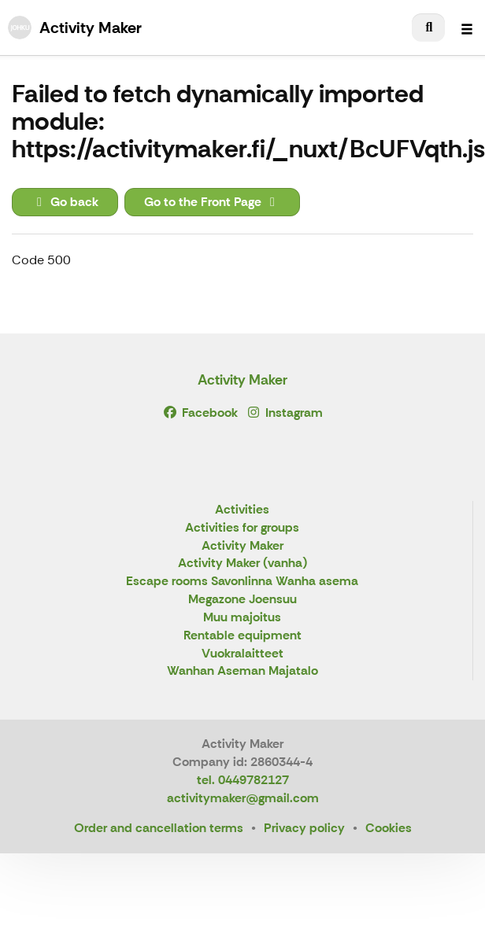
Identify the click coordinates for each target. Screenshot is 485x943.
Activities (242, 510)
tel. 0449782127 (243, 780)
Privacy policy (304, 828)
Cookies (388, 828)
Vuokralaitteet (242, 653)
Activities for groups (242, 528)
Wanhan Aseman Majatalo (242, 671)
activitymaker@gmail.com (243, 798)
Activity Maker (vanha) (242, 563)
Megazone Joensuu (242, 599)
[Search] (428, 27)
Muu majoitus (242, 617)
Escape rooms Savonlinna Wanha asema (242, 581)
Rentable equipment (242, 635)
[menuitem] (428, 27)
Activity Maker (242, 379)
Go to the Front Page (212, 201)
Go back (64, 201)
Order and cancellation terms (158, 828)
